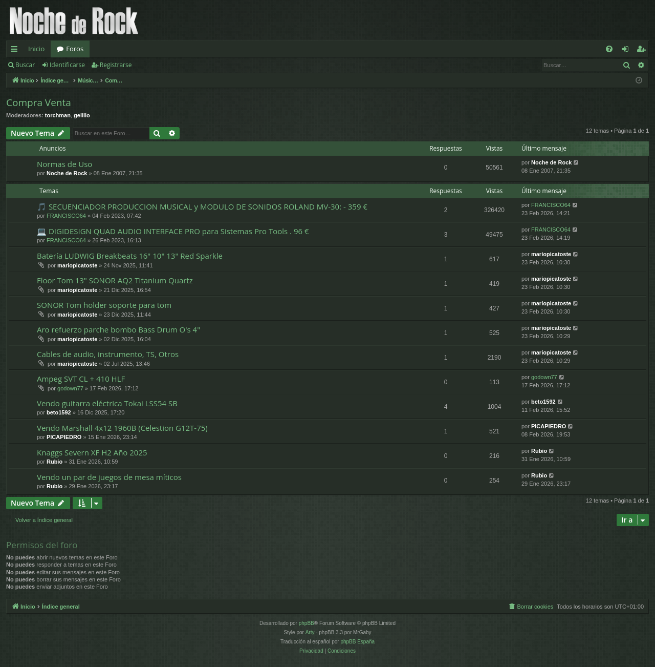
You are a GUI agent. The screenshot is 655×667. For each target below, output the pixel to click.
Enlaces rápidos (16, 50)
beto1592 (59, 412)
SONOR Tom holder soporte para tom (104, 305)
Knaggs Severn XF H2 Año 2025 (92, 452)
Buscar (25, 64)
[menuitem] (609, 48)
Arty (310, 632)
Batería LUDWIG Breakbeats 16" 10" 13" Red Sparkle (130, 256)
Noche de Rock (67, 173)
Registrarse (116, 64)
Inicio (36, 48)
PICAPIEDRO (64, 437)
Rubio (54, 461)
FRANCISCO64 (66, 216)
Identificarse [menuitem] (627, 50)
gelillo (82, 115)
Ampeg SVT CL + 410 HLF (81, 378)
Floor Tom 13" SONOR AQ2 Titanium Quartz (115, 280)
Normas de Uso (64, 164)
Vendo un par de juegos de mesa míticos (109, 477)
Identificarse (67, 64)
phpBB (306, 623)
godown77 (70, 388)
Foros (74, 48)
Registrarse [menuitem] (643, 50)
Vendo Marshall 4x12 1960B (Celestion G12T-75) (122, 428)
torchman (58, 115)
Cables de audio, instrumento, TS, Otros (108, 354)
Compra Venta (38, 102)
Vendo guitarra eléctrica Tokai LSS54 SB (107, 403)
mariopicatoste (77, 265)
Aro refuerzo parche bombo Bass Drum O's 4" (118, 329)
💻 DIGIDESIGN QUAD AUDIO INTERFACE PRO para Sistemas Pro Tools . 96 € (173, 231)
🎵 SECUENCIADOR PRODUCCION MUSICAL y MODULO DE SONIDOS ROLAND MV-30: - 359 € (202, 206)
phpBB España (357, 641)
